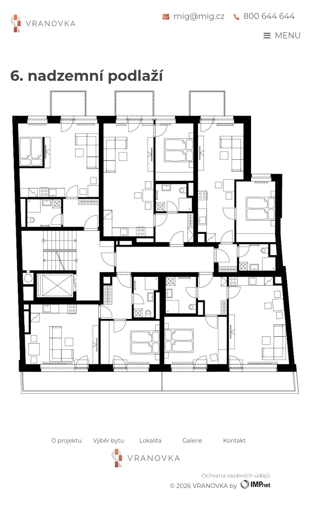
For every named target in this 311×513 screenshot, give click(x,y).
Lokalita (150, 440)
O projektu (66, 440)
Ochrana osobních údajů (236, 475)
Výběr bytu (108, 440)
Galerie (192, 440)
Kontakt (234, 440)
